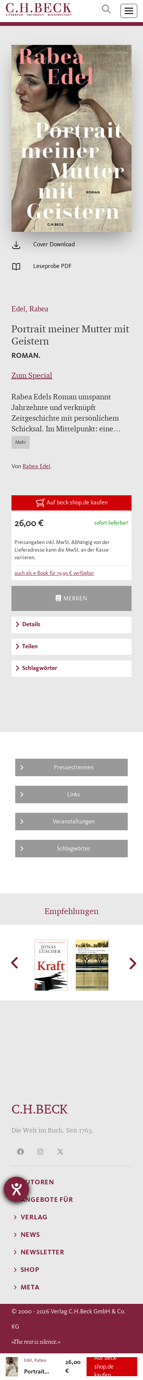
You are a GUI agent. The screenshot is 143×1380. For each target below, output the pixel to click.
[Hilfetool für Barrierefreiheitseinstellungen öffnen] (16, 1189)
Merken (71, 598)
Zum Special (31, 375)
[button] (15, 962)
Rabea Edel (36, 466)
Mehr (20, 442)
